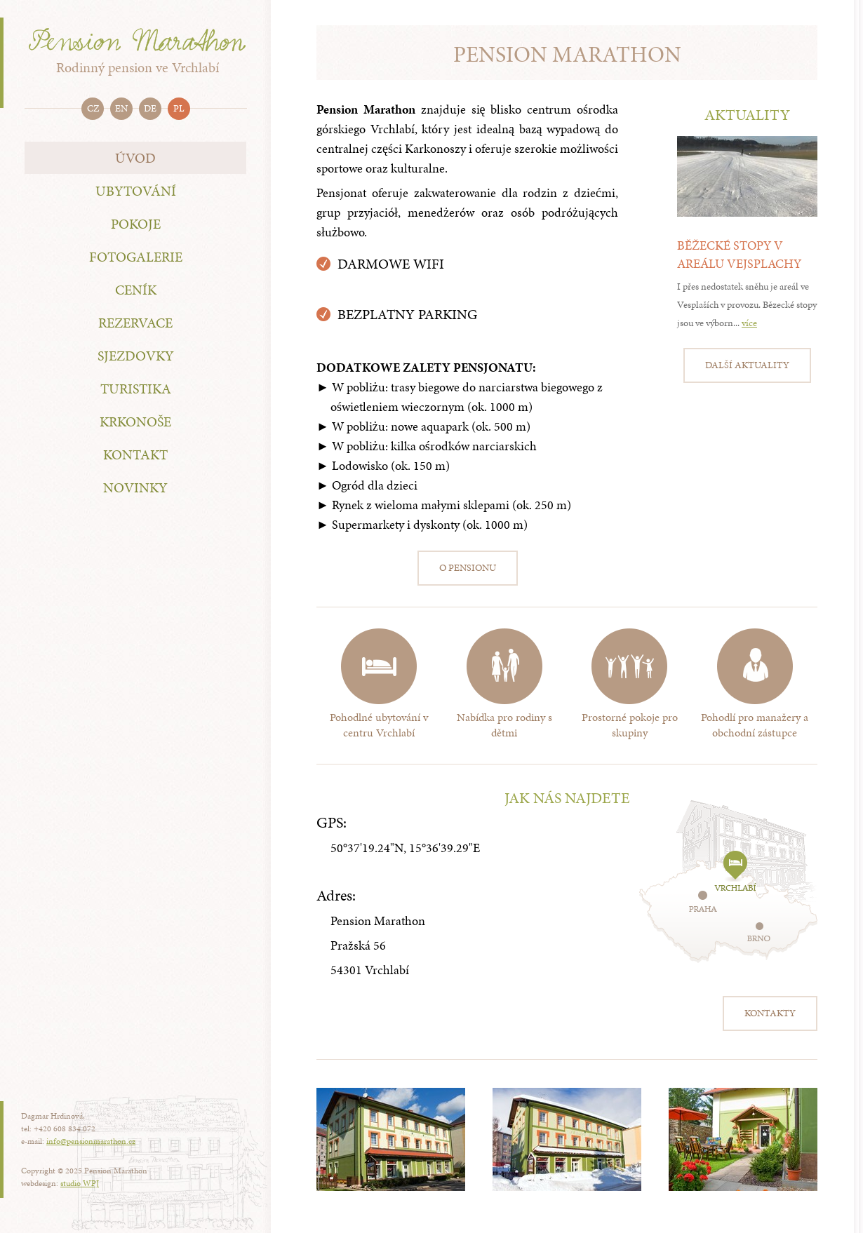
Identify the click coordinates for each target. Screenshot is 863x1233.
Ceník (135, 289)
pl (179, 108)
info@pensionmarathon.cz (90, 1141)
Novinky (135, 487)
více (749, 323)
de (150, 108)
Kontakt (135, 454)
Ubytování (135, 191)
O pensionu (467, 567)
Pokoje (136, 224)
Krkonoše (135, 421)
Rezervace (135, 322)
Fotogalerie (135, 257)
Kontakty (770, 1013)
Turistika (135, 388)
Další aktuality (747, 365)
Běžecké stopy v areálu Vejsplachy (739, 254)
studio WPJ (79, 1183)
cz (93, 108)
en (121, 108)
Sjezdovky (136, 355)
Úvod (135, 158)
